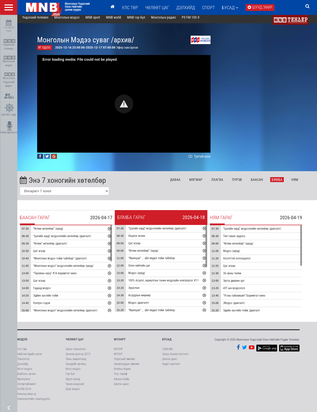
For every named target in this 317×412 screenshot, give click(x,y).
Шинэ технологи (75, 352)
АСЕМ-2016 (24, 392)
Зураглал (139, 291)
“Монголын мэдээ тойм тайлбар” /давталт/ (66, 262)
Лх (223, 183)
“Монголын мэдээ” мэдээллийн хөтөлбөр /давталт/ (71, 314)
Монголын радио (169, 21)
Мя (202, 183)
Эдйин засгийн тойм (51, 299)
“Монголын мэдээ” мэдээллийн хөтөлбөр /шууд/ (69, 269)
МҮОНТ (118, 357)
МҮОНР (118, 352)
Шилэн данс (121, 387)
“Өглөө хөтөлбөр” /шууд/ (54, 232)
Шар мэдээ (73, 392)
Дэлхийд (185, 7)
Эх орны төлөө (238, 277)
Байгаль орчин (26, 377)
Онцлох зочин (142, 239)
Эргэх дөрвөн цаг (240, 284)
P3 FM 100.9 (196, 21)
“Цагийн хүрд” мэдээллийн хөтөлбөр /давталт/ (68, 240)
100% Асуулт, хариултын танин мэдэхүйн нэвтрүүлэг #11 (169, 284)
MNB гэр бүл (142, 21)
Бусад (230, 7)
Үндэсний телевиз (9, 44)
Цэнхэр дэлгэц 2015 (78, 357)
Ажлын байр (121, 382)
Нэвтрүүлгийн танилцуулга (33, 402)
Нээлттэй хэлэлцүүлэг (243, 262)
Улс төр (130, 7)
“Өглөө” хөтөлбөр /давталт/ (56, 247)
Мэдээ (22, 343)
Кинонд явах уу (26, 397)
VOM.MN (167, 352)
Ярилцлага (23, 382)
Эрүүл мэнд (73, 382)
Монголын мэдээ (9, 61)
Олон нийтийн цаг (145, 269)
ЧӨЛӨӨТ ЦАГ (157, 7)
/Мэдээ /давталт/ (240, 306)
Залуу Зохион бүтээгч (175, 357)
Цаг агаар (45, 254)
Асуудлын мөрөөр (145, 299)
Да (181, 183)
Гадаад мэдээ (48, 292)
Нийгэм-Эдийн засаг (29, 357)
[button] (130, 107)
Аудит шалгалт (171, 367)
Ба (263, 183)
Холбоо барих (122, 372)
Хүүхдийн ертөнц (76, 367)
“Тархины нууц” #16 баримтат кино (61, 277)
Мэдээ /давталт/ (144, 306)
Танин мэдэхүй (75, 387)
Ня (300, 183)
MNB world (119, 21)
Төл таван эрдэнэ (240, 240)
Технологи (23, 362)
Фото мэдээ (24, 372)
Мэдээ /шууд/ (142, 276)
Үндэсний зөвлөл (124, 362)
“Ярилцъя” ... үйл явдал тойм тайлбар (157, 262)
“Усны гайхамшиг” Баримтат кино (250, 299)
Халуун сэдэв (47, 306)
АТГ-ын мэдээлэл (240, 292)
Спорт (208, 7)
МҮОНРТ (120, 343)
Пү (243, 183)
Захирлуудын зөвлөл (126, 367)
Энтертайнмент (26, 387)
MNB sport (99, 21)
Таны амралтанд (76, 362)
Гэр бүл (70, 377)
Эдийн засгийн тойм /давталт (247, 314)
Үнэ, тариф (120, 377)
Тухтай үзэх (205, 159)
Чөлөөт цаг (75, 343)
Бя (283, 183)
